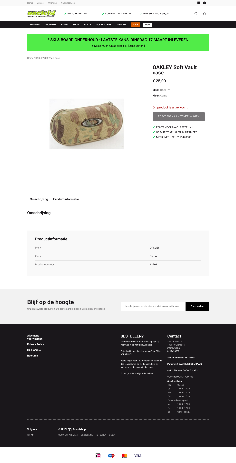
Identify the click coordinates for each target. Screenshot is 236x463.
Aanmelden (197, 306)
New (147, 24)
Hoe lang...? (34, 349)
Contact (40, 3)
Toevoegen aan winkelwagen (178, 116)
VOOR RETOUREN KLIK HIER (180, 377)
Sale (135, 24)
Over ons (52, 3)
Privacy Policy (35, 344)
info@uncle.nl (173, 348)
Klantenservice (68, 3)
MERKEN (121, 24)
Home (30, 3)
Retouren (32, 355)
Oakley (112, 435)
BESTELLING (87, 435)
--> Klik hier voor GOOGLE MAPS (182, 370)
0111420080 (173, 351)
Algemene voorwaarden (34, 337)
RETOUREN (101, 435)
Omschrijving (39, 199)
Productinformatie (66, 199)
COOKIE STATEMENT (68, 435)
